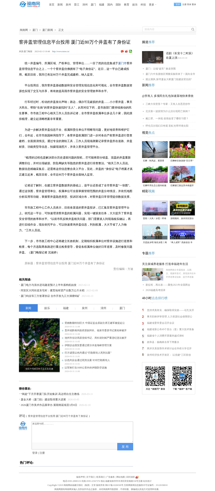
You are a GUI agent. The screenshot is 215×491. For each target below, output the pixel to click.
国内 (110, 4)
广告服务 (110, 477)
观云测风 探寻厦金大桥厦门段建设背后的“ (169, 79)
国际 (118, 4)
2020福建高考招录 (155, 290)
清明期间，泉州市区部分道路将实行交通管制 (182, 218)
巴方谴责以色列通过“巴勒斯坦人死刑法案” (88, 352)
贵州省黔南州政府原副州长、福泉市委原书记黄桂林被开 (96, 330)
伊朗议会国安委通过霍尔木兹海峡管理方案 (88, 345)
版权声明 (80, 477)
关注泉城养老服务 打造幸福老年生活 (165, 263)
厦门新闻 (47, 30)
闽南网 (24, 30)
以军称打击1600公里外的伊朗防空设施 (86, 367)
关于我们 (90, 477)
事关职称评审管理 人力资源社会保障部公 (169, 316)
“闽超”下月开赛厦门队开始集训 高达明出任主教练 (50, 394)
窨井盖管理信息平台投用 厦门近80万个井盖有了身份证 (58, 416)
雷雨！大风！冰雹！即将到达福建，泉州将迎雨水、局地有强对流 (154, 218)
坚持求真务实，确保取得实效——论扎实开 (170, 310)
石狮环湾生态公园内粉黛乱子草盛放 (154, 185)
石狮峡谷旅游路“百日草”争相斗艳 (182, 160)
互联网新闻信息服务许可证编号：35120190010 (146, 485)
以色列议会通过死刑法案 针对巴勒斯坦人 (87, 360)
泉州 (68, 4)
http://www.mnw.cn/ (61, 51)
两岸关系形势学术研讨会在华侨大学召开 (169, 348)
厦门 (93, 4)
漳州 (85, 4)
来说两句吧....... (83, 432)
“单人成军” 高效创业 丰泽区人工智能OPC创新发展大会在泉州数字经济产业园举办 (182, 242)
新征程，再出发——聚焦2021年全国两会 (168, 285)
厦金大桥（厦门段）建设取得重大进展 (43, 399)
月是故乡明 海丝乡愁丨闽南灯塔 (155, 242)
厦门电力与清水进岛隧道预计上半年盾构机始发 (49, 285)
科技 (143, 4)
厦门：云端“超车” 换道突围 (161, 68)
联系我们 (100, 477)
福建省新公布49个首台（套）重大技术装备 (170, 329)
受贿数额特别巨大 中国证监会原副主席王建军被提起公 (95, 323)
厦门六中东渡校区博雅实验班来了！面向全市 (170, 74)
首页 (51, 4)
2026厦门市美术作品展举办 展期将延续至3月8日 (49, 405)
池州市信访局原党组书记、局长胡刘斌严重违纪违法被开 (96, 338)
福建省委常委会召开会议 (160, 323)
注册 (184, 4)
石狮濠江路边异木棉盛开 (182, 185)
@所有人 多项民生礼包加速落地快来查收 (168, 95)
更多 (151, 4)
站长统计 (147, 481)
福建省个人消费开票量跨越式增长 (165, 335)
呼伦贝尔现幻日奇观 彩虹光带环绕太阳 (167, 125)
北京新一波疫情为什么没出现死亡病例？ (168, 111)
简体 (189, 4)
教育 (126, 4)
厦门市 (122, 63)
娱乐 (135, 4)
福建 (101, 4)
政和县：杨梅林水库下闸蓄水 (163, 342)
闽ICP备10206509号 (114, 485)
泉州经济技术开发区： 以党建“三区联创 (169, 355)
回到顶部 (130, 477)
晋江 (76, 4)
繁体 (194, 4)
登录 (35, 452)
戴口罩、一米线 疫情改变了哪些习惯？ (167, 118)
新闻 (60, 4)
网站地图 (120, 477)
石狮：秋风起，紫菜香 (153, 160)
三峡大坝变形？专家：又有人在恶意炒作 (168, 104)
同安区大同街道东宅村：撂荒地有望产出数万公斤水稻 (52, 290)
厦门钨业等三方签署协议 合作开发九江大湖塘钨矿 (50, 296)
